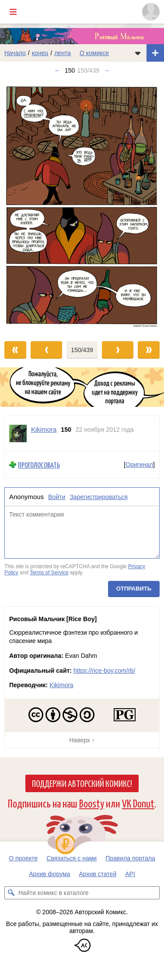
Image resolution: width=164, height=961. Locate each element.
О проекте (23, 858)
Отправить (133, 589)
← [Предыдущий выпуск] (57, 70)
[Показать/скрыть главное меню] (13, 12)
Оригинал (139, 464)
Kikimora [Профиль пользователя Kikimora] (43, 429)
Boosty (91, 803)
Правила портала (130, 858)
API (130, 873)
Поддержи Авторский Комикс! (82, 783)
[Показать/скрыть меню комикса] (138, 53)
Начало (15, 52)
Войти (56, 496)
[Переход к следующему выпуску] (82, 206)
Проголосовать (39, 464)
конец (40, 52)
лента (62, 52)
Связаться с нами (71, 858)
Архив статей (98, 873)
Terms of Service (49, 573)
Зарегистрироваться (98, 496)
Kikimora (61, 684)
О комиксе (94, 52)
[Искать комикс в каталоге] (11, 893)
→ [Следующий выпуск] (107, 70)
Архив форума (49, 873)
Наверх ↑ (81, 740)
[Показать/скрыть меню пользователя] (151, 12)
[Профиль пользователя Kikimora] (18, 433)
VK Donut (138, 803)
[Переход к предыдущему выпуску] (20, 206)
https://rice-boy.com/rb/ (104, 670)
